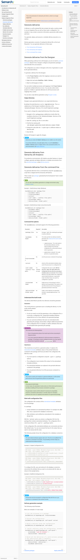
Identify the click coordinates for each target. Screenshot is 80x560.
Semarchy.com (51, 2)
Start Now (75, 2)
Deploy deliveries (7, 24)
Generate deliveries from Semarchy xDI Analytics (74, 20)
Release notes (5, 10)
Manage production (6, 40)
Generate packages (7, 20)
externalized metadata (30, 350)
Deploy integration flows (8, 18)
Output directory (73, 16)
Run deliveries (6, 26)
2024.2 (75, 5)
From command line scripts (34, 52)
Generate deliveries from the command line (74, 25)
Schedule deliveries (7, 28)
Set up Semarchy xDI (7, 12)
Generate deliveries (8, 22)
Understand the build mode (73, 31)
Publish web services (8, 30)
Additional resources (7, 44)
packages (36, 176)
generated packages (31, 162)
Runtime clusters (7, 34)
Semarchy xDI (4, 6)
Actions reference (6, 42)
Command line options (73, 28)
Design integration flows (8, 14)
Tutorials (59, 2)
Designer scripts (52, 95)
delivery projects (44, 162)
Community (67, 2)
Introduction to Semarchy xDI (9, 8)
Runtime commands (8, 38)
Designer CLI (6, 36)
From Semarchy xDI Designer (34, 47)
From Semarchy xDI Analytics (34, 49)
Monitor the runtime (7, 32)
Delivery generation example (74, 37)
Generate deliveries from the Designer (73, 14)
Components (5, 16)
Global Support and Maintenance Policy (50, 20)
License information (6, 46)
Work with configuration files (74, 34)
